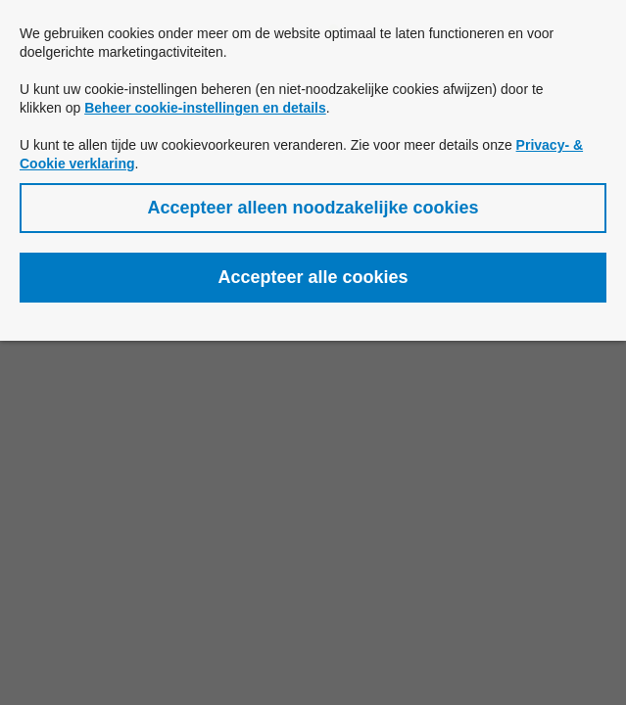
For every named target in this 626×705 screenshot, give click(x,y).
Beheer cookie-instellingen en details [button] (205, 108)
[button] (313, 208)
